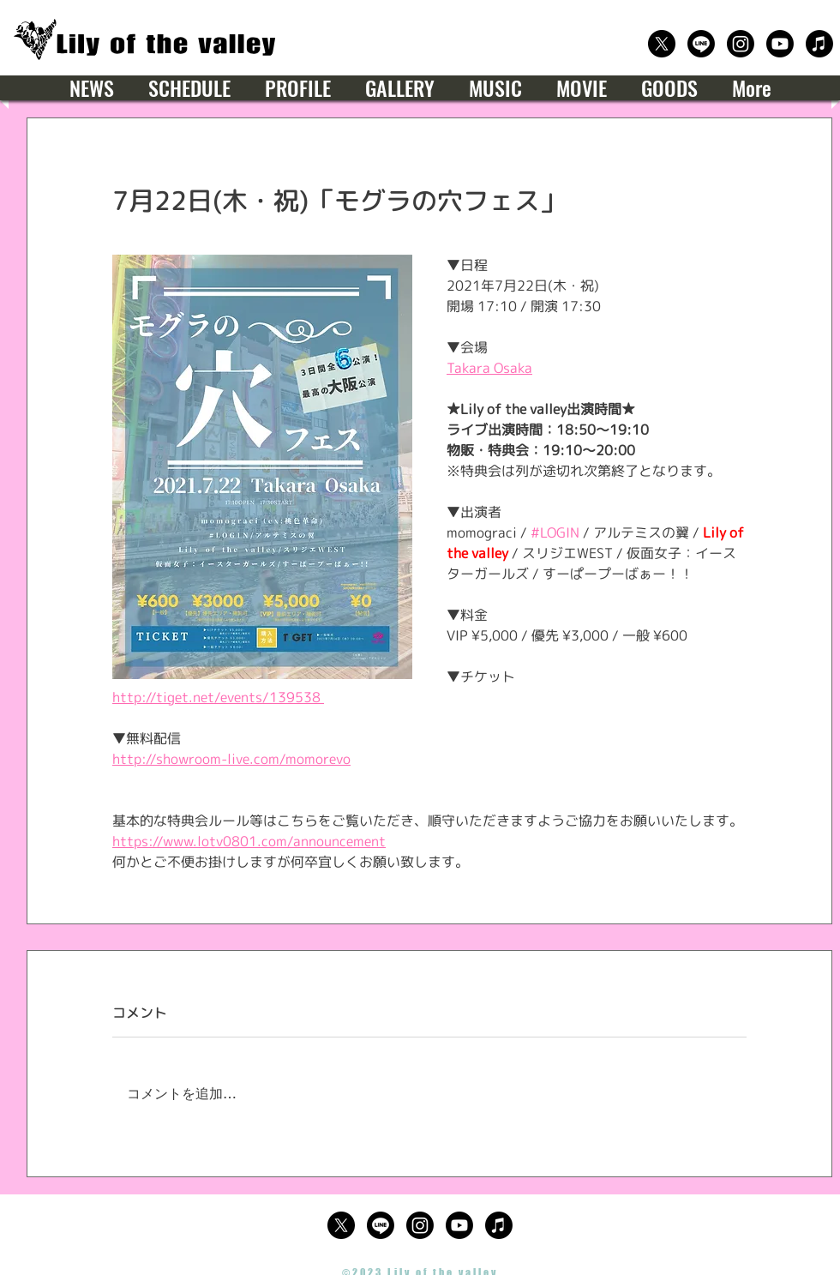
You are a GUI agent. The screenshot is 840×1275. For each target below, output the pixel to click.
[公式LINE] (701, 43)
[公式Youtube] (780, 43)
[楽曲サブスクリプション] (819, 43)
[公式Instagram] (740, 43)
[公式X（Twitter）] (661, 43)
